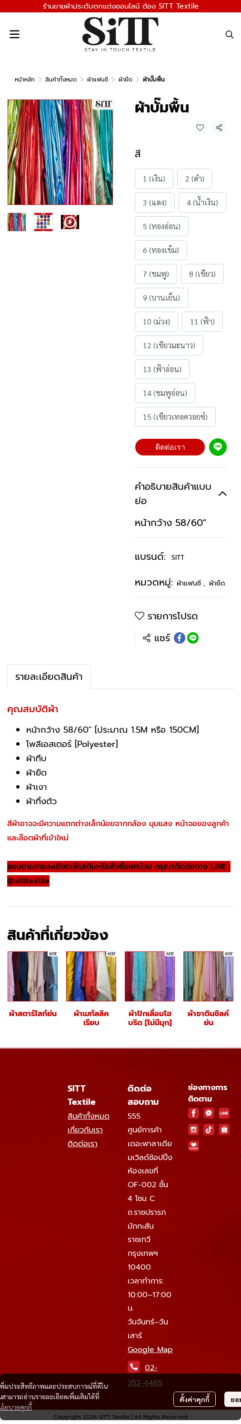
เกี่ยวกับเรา (85, 1130)
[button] (229, 34)
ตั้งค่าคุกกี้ (195, 1398)
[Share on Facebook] (179, 638)
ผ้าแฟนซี (97, 79)
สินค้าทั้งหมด (61, 79)
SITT (177, 558)
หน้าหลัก (25, 79)
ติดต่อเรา (170, 447)
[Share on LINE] (193, 638)
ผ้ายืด (125, 79)
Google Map (150, 1349)
